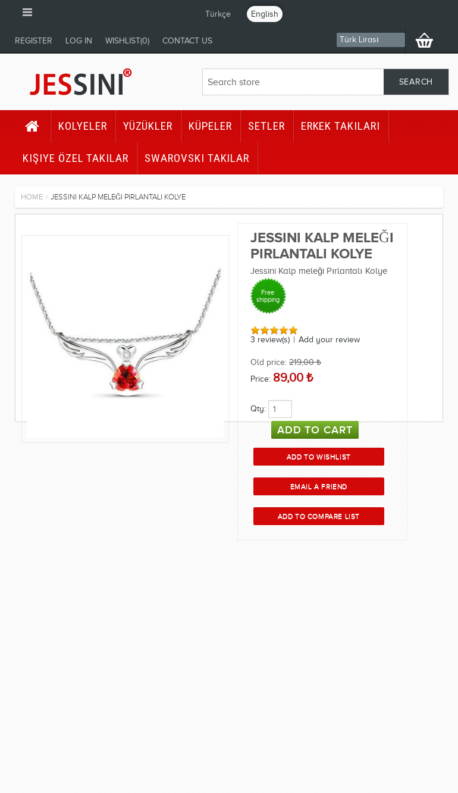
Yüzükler (148, 126)
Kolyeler (82, 126)
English (264, 14)
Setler (266, 126)
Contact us (187, 40)
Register (33, 40)
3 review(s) (270, 339)
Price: (260, 378)
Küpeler (210, 126)
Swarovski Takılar (197, 158)
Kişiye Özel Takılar (75, 158)
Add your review (329, 339)
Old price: (268, 362)
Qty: (258, 408)
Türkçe (218, 14)
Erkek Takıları (340, 126)
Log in (78, 40)
